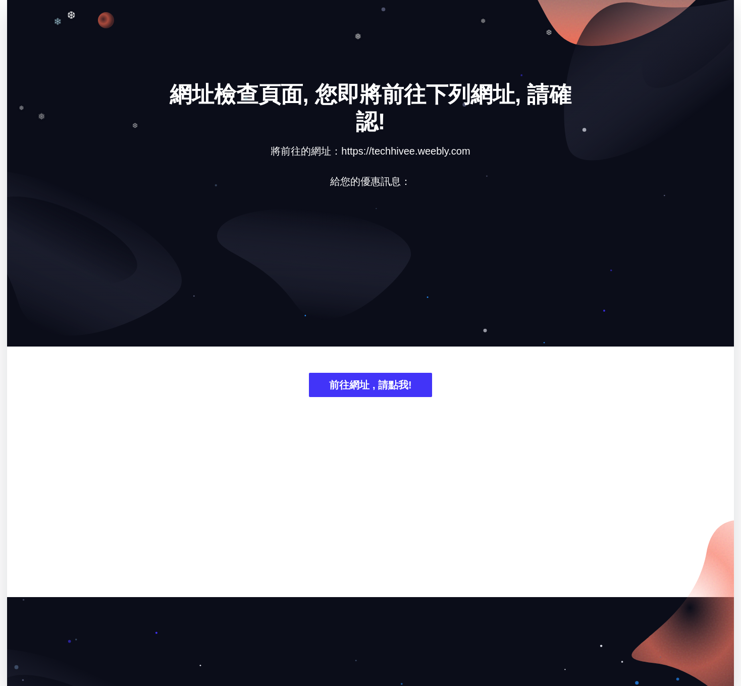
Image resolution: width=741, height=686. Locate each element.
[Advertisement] (370, 275)
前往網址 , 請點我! (370, 384)
